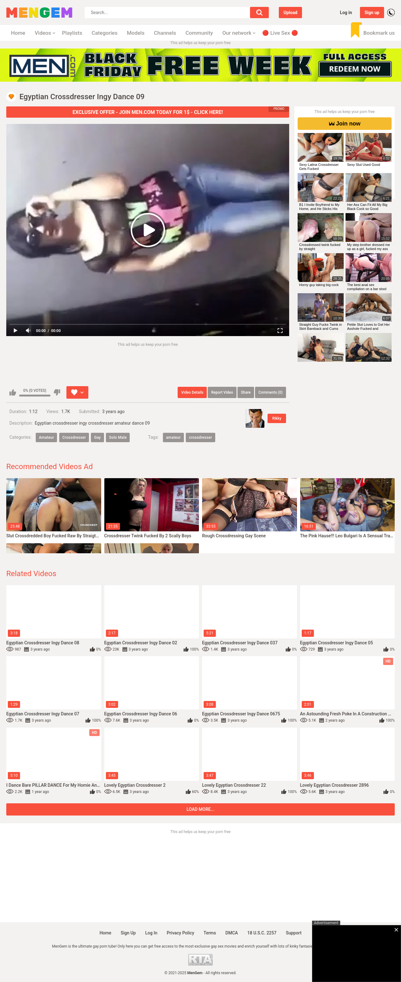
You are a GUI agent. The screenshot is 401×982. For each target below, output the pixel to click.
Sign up (372, 12)
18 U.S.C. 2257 (261, 932)
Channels (165, 33)
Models (135, 33)
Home (18, 33)
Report (222, 392)
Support (293, 932)
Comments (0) (270, 392)
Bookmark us (379, 33)
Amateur (46, 437)
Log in (346, 12)
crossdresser (200, 437)
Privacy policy (180, 932)
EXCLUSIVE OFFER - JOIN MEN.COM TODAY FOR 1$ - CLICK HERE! (148, 112)
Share (246, 392)
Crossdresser (74, 437)
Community (199, 33)
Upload (290, 12)
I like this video (12, 392)
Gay (97, 437)
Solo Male (118, 437)
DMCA (232, 932)
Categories (104, 33)
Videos (43, 33)
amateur (173, 437)
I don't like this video (57, 392)
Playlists (72, 33)
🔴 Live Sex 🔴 (280, 33)
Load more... (201, 809)
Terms (210, 932)
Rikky (276, 418)
